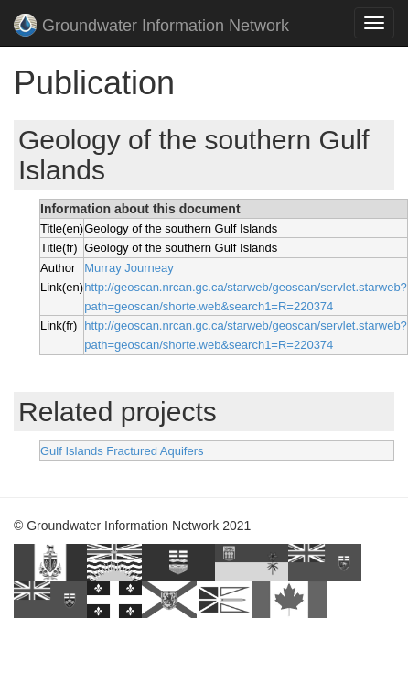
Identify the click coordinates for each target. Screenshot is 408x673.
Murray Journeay (129, 268)
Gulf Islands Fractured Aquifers (121, 451)
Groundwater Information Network (151, 27)
